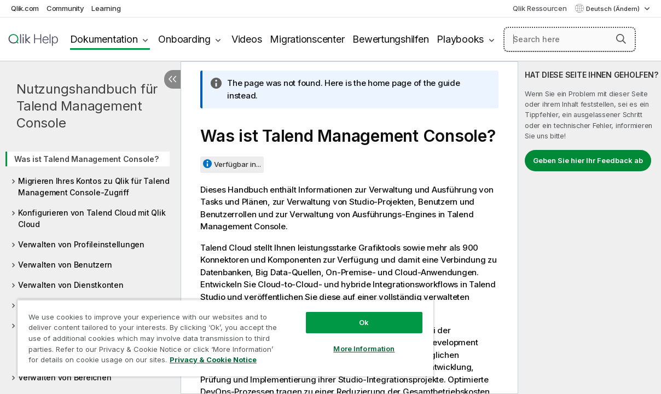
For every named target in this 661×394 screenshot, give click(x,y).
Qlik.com (25, 8)
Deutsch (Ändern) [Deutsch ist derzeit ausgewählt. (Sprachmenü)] (613, 9)
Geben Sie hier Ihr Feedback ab (588, 160)
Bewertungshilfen (390, 39)
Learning (105, 8)
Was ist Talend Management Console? (86, 159)
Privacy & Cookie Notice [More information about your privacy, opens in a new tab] (213, 359)
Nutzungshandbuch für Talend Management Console (87, 106)
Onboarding (184, 39)
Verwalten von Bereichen (64, 377)
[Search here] (570, 39)
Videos (246, 39)
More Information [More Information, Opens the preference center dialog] (364, 348)
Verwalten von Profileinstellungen (81, 244)
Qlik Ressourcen (539, 8)
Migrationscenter (307, 39)
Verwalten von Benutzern (65, 264)
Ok (364, 322)
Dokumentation (104, 39)
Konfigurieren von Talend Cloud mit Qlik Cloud (91, 218)
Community (65, 8)
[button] (621, 38)
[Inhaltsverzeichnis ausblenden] (172, 79)
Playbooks (460, 39)
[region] (225, 337)
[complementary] (589, 227)
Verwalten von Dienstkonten (71, 284)
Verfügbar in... (237, 164)
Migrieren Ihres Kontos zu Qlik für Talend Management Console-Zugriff (94, 186)
